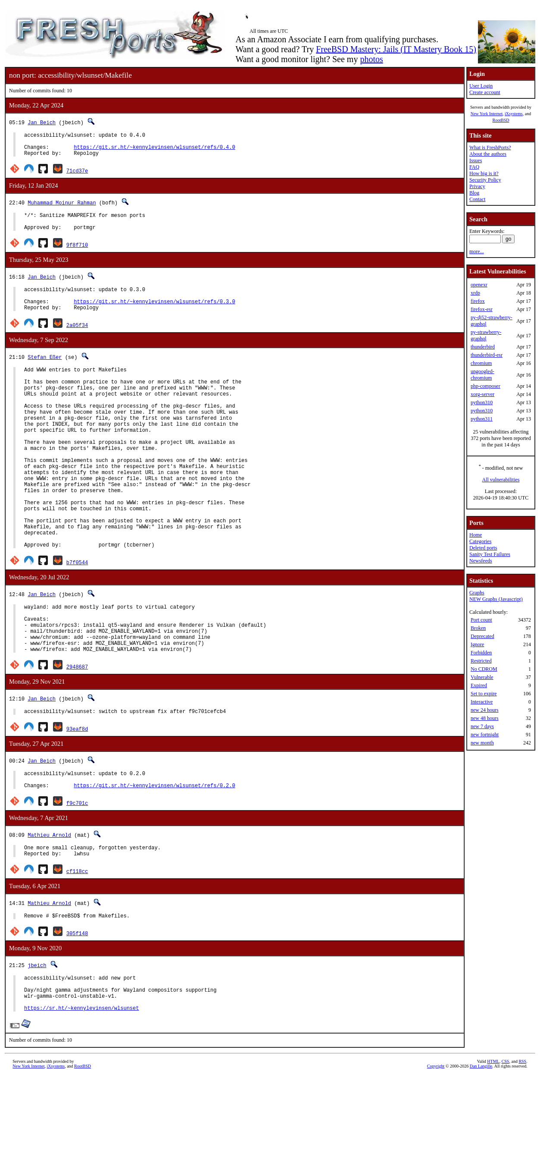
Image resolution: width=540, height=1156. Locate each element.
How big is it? (484, 173)
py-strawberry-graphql (486, 335)
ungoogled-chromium (482, 374)
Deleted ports (483, 548)
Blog (474, 193)
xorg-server (482, 394)
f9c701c (77, 871)
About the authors (487, 154)
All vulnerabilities (501, 480)
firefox (478, 301)
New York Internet (487, 113)
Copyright (436, 1146)
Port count (481, 620)
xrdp (475, 293)
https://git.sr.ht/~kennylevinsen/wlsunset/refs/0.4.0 (154, 150)
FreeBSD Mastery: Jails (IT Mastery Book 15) (396, 49)
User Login (481, 86)
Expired (479, 685)
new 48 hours (485, 718)
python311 (482, 419)
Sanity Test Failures (489, 554)
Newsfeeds (480, 561)
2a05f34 (77, 339)
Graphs (476, 593)
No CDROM (484, 669)
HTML (493, 1141)
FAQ (474, 167)
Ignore (477, 644)
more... (476, 251)
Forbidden (481, 653)
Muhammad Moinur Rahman (62, 207)
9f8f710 (77, 254)
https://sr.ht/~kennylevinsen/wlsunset (81, 1088)
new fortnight (485, 735)
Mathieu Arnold (49, 903)
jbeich (37, 1037)
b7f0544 (77, 615)
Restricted (481, 661)
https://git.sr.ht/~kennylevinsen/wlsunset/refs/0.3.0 (154, 314)
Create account (484, 92)
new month (482, 743)
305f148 (77, 1005)
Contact (477, 199)
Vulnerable (482, 677)
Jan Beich (42, 122)
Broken (478, 628)
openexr (479, 285)
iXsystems (514, 113)
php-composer (485, 386)
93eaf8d (77, 793)
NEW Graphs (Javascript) (496, 599)
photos (371, 59)
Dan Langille (481, 1146)
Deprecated (482, 636)
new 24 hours (485, 710)
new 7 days (482, 726)
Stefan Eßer (45, 371)
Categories (480, 541)
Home (475, 535)
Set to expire (484, 694)
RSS (522, 1141)
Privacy (477, 186)
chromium (481, 363)
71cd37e (77, 175)
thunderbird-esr (487, 355)
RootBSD (501, 120)
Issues (475, 160)
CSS (505, 1141)
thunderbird (483, 347)
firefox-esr (482, 309)
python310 (482, 402)
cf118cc (77, 942)
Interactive (482, 702)
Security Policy (485, 180)
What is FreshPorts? (490, 147)
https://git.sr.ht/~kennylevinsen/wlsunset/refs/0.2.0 (154, 854)
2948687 (77, 730)
